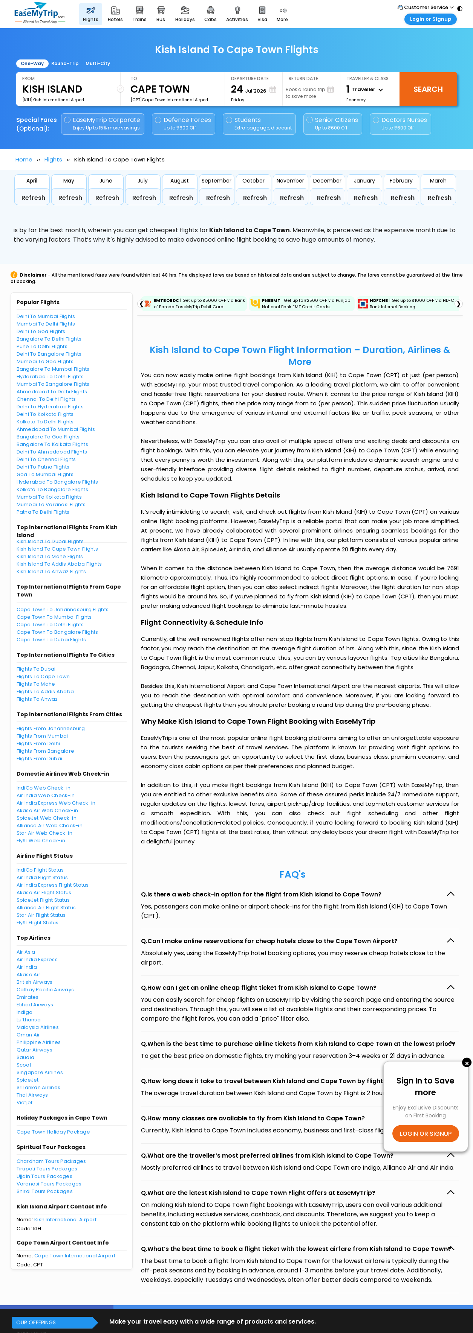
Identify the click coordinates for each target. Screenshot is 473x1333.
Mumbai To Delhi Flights (46, 323)
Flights (53, 159)
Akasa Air (28, 974)
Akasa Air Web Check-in (47, 810)
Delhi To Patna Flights (43, 466)
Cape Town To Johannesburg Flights (63, 609)
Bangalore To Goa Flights (48, 436)
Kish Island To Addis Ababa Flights (59, 564)
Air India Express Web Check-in (56, 802)
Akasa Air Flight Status (44, 892)
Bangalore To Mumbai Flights (53, 369)
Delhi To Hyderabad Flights (50, 406)
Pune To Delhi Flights (42, 346)
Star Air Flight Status (41, 915)
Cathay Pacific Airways (45, 989)
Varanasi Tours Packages (49, 1183)
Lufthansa (29, 1019)
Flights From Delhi (38, 743)
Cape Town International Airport (74, 1255)
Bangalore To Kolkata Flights (52, 444)
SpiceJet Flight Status (43, 900)
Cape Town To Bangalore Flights (57, 632)
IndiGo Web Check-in (44, 787)
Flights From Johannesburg (51, 728)
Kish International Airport (65, 1219)
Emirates (28, 997)
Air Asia (26, 952)
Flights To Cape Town (43, 676)
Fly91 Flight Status (38, 922)
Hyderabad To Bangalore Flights (57, 481)
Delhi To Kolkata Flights (45, 414)
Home (23, 159)
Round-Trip (65, 63)
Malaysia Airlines (38, 1027)
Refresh (33, 197)
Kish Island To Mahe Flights (50, 556)
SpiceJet (28, 1079)
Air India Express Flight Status (53, 885)
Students (259, 123)
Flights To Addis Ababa (45, 691)
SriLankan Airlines (39, 1087)
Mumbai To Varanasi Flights (51, 504)
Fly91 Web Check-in (41, 840)
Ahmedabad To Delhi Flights (52, 391)
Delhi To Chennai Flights (46, 459)
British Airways (35, 982)
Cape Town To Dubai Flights (51, 639)
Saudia (26, 1057)
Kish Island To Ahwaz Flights (51, 571)
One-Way (32, 63)
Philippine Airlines (39, 1042)
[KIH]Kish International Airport (53, 100)
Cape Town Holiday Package (53, 1131)
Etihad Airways (35, 1004)
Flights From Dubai (40, 758)
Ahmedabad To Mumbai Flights (56, 429)
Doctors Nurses (400, 123)
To (133, 78)
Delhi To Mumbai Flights (46, 316)
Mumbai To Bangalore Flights (53, 384)
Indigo (25, 1012)
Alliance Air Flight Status (46, 907)
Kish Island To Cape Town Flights (57, 548)
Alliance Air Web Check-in (50, 825)
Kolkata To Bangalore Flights (52, 489)
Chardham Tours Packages (51, 1161)
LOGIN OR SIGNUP (426, 1133)
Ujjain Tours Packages (44, 1176)
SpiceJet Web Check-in (47, 818)
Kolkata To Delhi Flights (45, 421)
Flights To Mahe (36, 684)
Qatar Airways (34, 1049)
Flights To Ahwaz (37, 699)
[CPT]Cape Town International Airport (169, 100)
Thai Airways (32, 1095)
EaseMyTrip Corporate (102, 123)
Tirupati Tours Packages (47, 1168)
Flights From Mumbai (42, 736)
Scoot (24, 1064)
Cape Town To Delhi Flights (50, 624)
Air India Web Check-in (46, 795)
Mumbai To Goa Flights (45, 361)
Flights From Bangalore (46, 751)
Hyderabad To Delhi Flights (50, 376)
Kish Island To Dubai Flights (50, 541)
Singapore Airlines (40, 1072)
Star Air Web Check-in (44, 833)
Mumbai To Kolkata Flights (49, 497)
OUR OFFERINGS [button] (36, 1322)
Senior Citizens (332, 123)
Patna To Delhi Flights (43, 512)
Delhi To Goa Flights (41, 331)
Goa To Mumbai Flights (45, 474)
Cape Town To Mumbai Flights (54, 617)
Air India (27, 967)
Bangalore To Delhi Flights (49, 338)
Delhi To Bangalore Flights (49, 354)
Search (428, 89)
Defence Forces (183, 123)
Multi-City (98, 63)
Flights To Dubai (36, 669)
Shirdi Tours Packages (45, 1191)
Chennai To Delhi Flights (46, 399)
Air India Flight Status (42, 877)
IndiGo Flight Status (40, 869)
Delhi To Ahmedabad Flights (52, 451)
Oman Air (28, 1034)
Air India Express (37, 959)
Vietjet (25, 1102)
